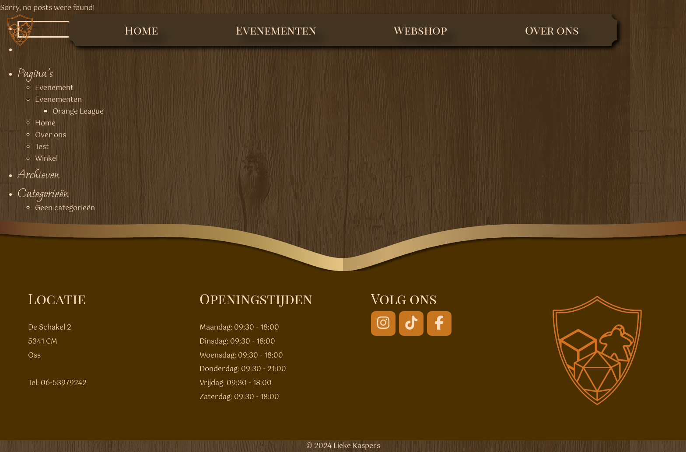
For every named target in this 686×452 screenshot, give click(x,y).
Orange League (78, 112)
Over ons (552, 30)
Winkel (46, 159)
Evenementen (276, 30)
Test (42, 147)
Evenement (54, 88)
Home (141, 30)
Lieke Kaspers (356, 446)
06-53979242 (64, 383)
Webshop (420, 30)
